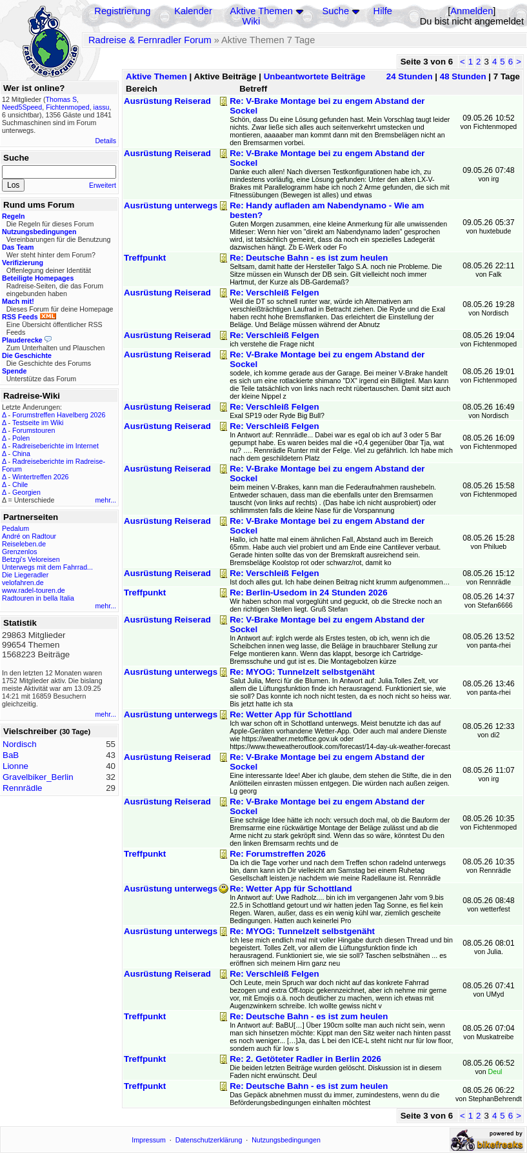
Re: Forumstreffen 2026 (278, 854)
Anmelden (471, 11)
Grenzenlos (19, 551)
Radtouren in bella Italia (38, 598)
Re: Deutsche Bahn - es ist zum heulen (309, 258)
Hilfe (382, 11)
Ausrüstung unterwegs (170, 205)
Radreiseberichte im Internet (55, 446)
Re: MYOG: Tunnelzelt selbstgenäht (302, 672)
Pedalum (15, 528)
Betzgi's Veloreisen (31, 559)
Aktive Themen (261, 11)
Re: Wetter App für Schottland (291, 714)
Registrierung (122, 11)
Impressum (149, 1140)
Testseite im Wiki (37, 422)
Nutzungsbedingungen (286, 1140)
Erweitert (102, 185)
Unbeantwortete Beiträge (315, 76)
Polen (21, 438)
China (21, 453)
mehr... (105, 500)
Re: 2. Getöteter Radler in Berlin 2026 (305, 1059)
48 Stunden (463, 76)
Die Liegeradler (25, 575)
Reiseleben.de (24, 544)
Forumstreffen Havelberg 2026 (58, 415)
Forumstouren (33, 430)
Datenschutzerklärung (209, 1140)
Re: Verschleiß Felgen (274, 292)
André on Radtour (29, 536)
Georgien (26, 492)
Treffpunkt (145, 258)
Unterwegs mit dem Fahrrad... (47, 567)
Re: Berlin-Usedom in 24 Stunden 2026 (308, 592)
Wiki (252, 21)
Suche (336, 11)
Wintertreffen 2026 (40, 477)
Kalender (193, 11)
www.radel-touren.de (33, 590)
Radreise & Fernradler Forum (150, 40)
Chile (20, 484)
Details (105, 140)
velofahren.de (23, 582)
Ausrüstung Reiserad (167, 101)
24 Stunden (409, 76)
